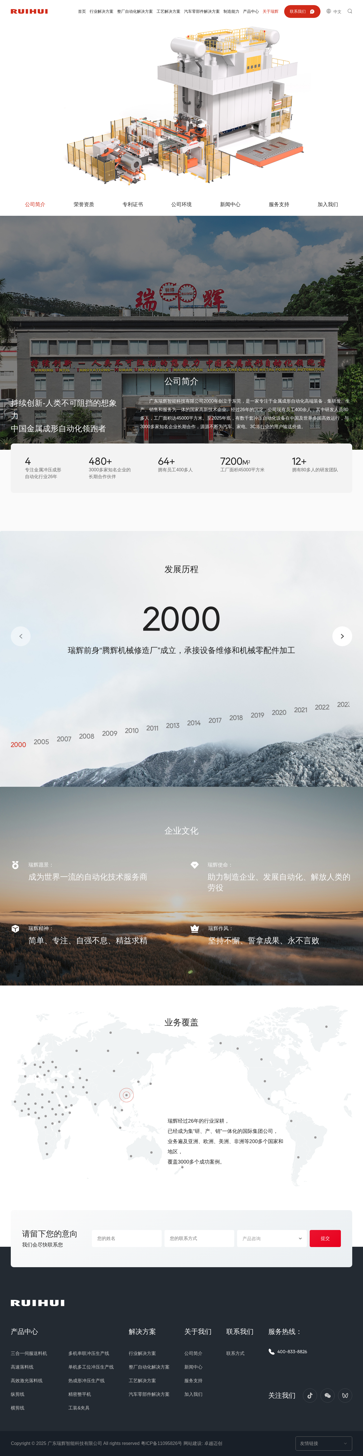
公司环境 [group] (181, 204)
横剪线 (17, 1407)
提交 (325, 1238)
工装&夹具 (79, 1407)
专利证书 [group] (133, 204)
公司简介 (193, 1353)
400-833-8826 (287, 1351)
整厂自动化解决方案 (135, 11)
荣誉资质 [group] (84, 204)
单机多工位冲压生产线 (91, 1367)
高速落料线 (22, 1367)
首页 (82, 11)
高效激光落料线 (27, 1380)
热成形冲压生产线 (86, 1380)
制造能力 (231, 11)
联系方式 (235, 1353)
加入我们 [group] (328, 204)
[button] (21, 636)
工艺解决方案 (168, 11)
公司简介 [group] (35, 204)
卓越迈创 (213, 1443)
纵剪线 (17, 1394)
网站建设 (192, 1443)
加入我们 (193, 1394)
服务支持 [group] (279, 204)
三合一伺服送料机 (29, 1353)
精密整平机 (79, 1394)
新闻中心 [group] (230, 204)
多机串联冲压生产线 (88, 1353)
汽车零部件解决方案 (202, 11)
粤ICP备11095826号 (161, 1443)
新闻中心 (193, 1367)
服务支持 (193, 1380)
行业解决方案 (101, 11)
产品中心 (251, 11)
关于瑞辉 (270, 11)
